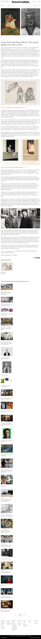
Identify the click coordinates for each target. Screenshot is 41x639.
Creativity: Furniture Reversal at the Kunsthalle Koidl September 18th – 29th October (7, 471)
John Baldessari (3, 622)
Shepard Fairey (2, 628)
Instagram (34, 637)
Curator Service (19, 624)
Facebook (31, 637)
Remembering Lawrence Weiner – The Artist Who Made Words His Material (6, 424)
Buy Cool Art (8, 622)
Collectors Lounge (20, 623)
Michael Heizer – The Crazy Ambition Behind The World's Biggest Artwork (6, 293)
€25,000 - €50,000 (14, 629)
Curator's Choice (3, 326)
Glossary (19, 625)
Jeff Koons (2, 624)
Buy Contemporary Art (9, 623)
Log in (39, 5)
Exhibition (2, 40)
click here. (25, 107)
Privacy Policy (36, 623)
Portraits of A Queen (4, 375)
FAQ (23, 623)
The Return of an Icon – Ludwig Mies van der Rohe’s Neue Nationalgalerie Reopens (6, 500)
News (1, 312)
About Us (30, 622)
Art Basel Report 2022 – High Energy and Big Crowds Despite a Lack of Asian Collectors (6, 343)
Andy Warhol (2, 623)
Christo (2, 625)
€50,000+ (13, 630)
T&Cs (35, 622)
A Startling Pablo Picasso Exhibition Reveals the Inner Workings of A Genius (5, 531)
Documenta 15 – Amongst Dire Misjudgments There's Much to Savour (6, 328)
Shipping (24, 624)
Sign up (37, 5)
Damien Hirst (2, 627)
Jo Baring (2, 585)
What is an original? (9, 624)
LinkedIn (39, 637)
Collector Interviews (4, 584)
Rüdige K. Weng (3, 486)
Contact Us (24, 622)
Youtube (37, 637)
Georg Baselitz (2, 626)
